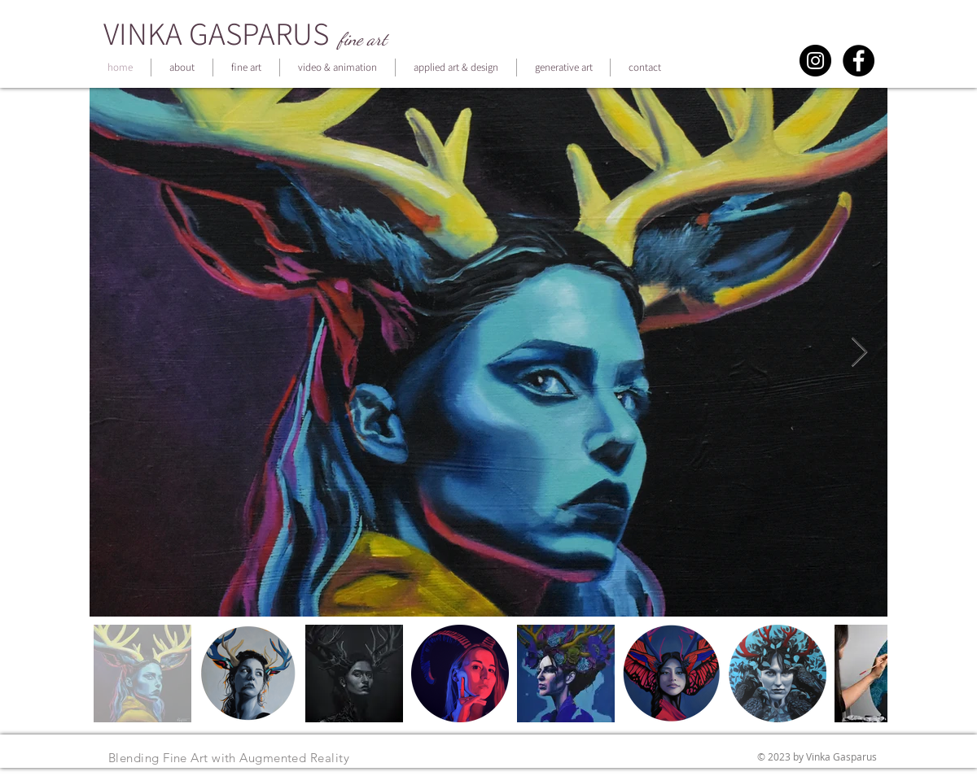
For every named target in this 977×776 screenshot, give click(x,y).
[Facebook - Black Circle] (858, 60)
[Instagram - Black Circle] (815, 60)
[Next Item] (859, 352)
